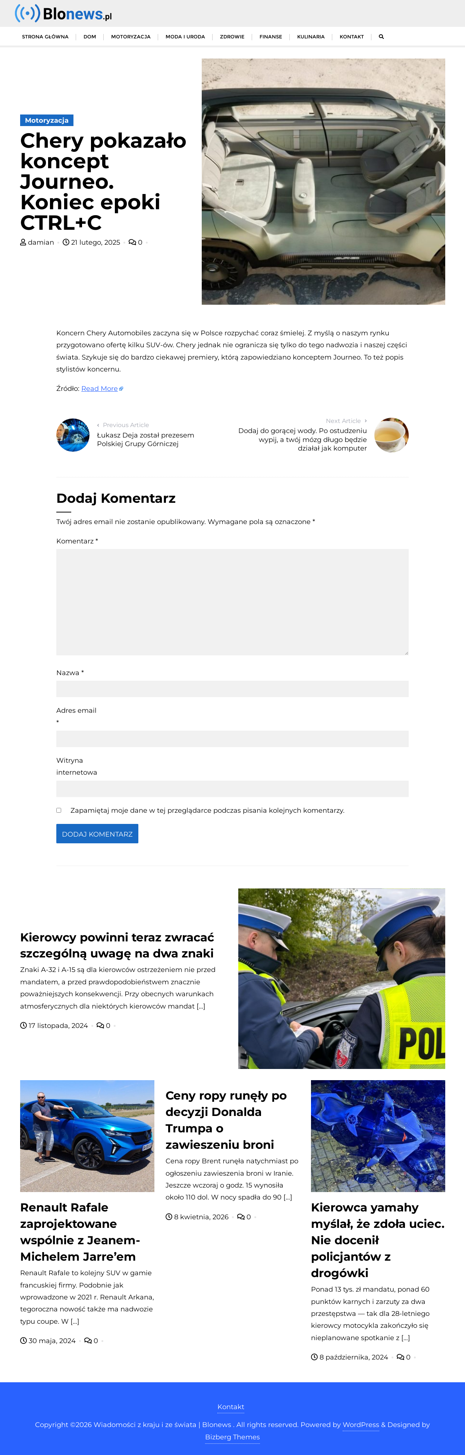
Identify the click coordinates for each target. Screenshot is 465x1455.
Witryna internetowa (76, 766)
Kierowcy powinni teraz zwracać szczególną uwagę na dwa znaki (117, 945)
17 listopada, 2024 (55, 1026)
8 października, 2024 (350, 1357)
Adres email (76, 716)
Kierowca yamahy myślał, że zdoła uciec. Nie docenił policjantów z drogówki (377, 1240)
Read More (99, 389)
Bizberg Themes (232, 1437)
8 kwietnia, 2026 (198, 1217)
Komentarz (77, 541)
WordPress (361, 1425)
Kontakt (230, 1407)
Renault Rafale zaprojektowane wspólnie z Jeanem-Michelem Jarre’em (80, 1232)
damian (38, 242)
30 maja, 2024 (49, 1341)
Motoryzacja (47, 120)
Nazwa (70, 673)
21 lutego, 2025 (92, 242)
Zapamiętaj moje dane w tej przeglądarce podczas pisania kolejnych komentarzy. (207, 810)
